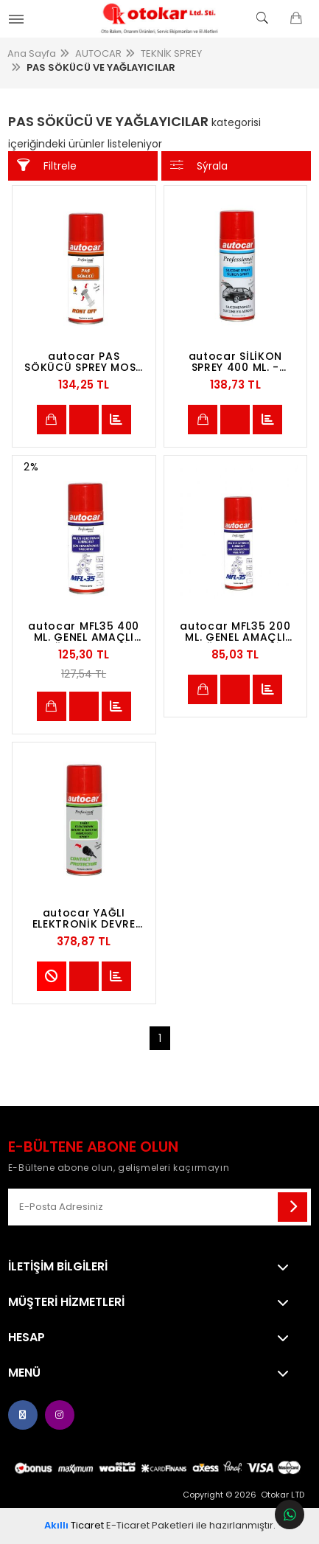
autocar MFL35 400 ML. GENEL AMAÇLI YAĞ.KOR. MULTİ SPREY (83, 632)
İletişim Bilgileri (58, 1267)
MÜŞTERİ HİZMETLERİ (66, 1302)
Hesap (26, 1337)
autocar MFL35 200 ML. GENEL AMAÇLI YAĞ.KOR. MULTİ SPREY (235, 632)
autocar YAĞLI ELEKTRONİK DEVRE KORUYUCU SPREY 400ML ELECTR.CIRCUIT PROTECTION (84, 919)
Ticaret (74, 1525)
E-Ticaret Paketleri (150, 1525)
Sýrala (199, 165)
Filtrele (47, 165)
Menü (24, 1373)
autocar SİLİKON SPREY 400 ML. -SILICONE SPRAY (236, 362)
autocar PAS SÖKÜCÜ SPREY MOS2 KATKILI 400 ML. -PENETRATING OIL (83, 362)
